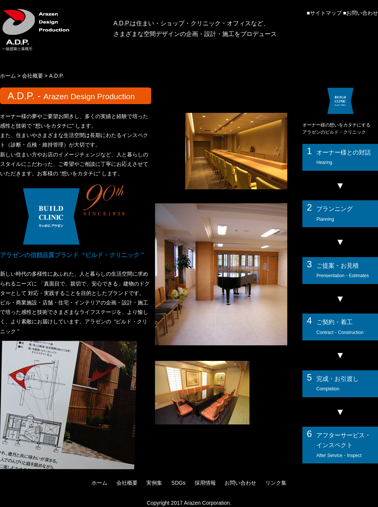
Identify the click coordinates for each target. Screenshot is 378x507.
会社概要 (32, 76)
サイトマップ (326, 13)
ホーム (8, 76)
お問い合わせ (362, 13)
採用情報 (205, 483)
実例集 (154, 483)
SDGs (178, 483)
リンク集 (276, 483)
